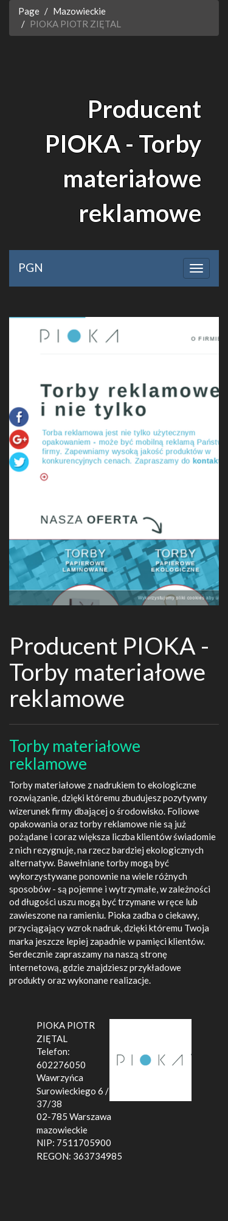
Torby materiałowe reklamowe (74, 754)
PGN (30, 267)
